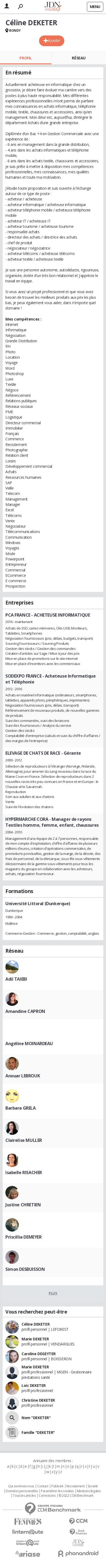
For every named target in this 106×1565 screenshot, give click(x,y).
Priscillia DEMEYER (23, 1237)
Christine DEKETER (38, 1400)
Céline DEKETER (36, 1324)
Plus (53, 1293)
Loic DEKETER (34, 1385)
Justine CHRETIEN (23, 1205)
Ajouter (54, 40)
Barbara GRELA (20, 1108)
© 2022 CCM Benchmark (76, 1496)
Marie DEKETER (35, 1338)
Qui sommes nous (21, 1486)
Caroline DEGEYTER (39, 1353)
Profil (25, 57)
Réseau (78, 57)
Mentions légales (89, 1491)
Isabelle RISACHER (23, 1172)
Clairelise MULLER (23, 1140)
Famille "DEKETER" (38, 1432)
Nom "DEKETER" (36, 1417)
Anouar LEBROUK (22, 1076)
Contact (42, 1486)
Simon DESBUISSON (25, 1269)
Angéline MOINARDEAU (29, 1043)
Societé (93, 1486)
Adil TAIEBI (16, 979)
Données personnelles (22, 1491)
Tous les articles (24, 1496)
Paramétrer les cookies (57, 1491)
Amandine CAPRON (25, 1011)
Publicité (57, 1486)
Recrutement (75, 1486)
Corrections (47, 1496)
